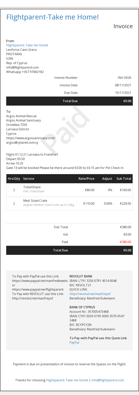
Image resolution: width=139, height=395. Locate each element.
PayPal (74, 342)
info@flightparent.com (107, 380)
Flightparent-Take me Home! (27, 45)
